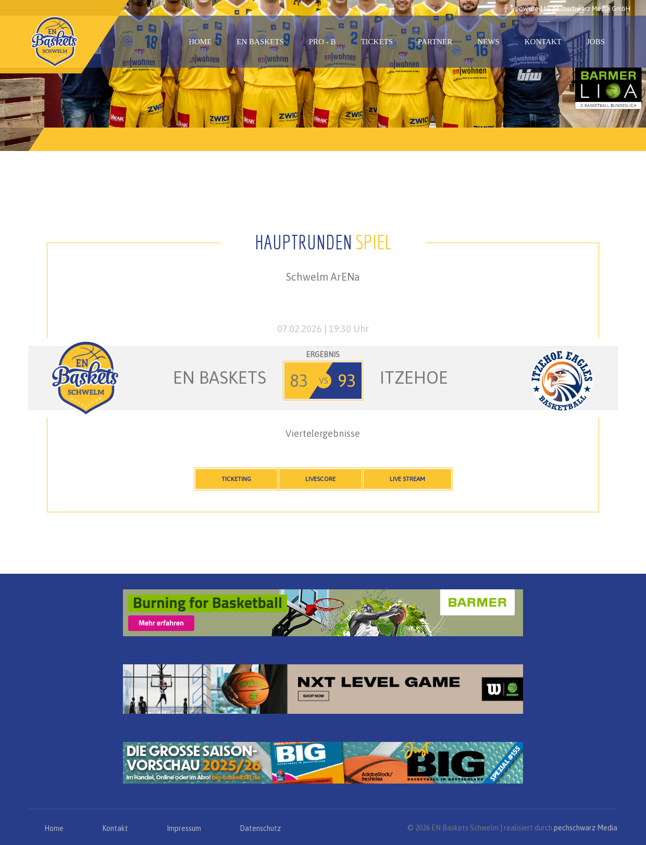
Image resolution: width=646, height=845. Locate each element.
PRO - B (322, 41)
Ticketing (236, 479)
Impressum (184, 828)
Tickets (377, 41)
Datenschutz (260, 828)
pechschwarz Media (585, 828)
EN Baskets (260, 41)
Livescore (320, 479)
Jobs (596, 41)
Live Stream (407, 479)
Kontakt (543, 41)
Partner (435, 41)
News (488, 41)
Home (200, 41)
